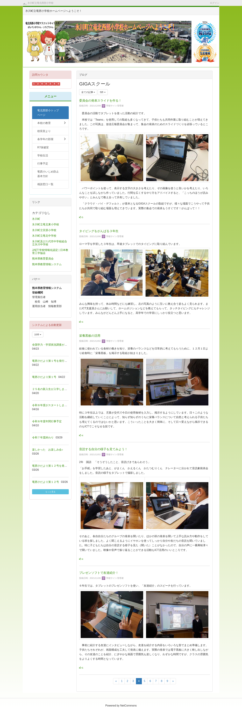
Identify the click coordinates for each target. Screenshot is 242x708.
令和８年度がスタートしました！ (52, 405)
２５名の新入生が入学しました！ (52, 389)
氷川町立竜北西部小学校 (40, 3)
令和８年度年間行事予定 (47, 421)
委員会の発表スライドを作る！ (100, 100)
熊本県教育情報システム (47, 264)
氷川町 (36, 218)
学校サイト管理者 (113, 105)
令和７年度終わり (43, 437)
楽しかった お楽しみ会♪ (47, 449)
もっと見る (50, 492)
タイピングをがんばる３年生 (98, 231)
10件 (37, 334)
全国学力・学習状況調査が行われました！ (57, 344)
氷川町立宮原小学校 (44, 230)
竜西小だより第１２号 (45, 481)
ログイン (214, 3)
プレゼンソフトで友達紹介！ (98, 572)
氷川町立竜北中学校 (44, 235)
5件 (103, 92)
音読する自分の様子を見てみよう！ (103, 449)
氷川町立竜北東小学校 (45, 224)
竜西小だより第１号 (44, 377)
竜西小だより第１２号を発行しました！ (56, 465)
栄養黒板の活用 (89, 335)
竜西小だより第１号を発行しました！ (55, 360)
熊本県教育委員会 (43, 258)
